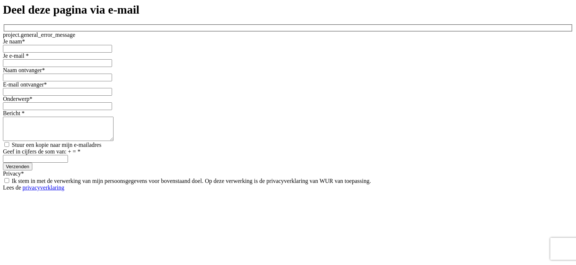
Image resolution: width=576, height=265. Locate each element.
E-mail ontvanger (25, 84)
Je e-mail (16, 56)
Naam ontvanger (24, 70)
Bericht (14, 113)
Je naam (14, 41)
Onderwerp (17, 99)
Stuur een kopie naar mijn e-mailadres (52, 149)
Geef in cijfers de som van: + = (41, 156)
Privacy (13, 178)
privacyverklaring (43, 192)
